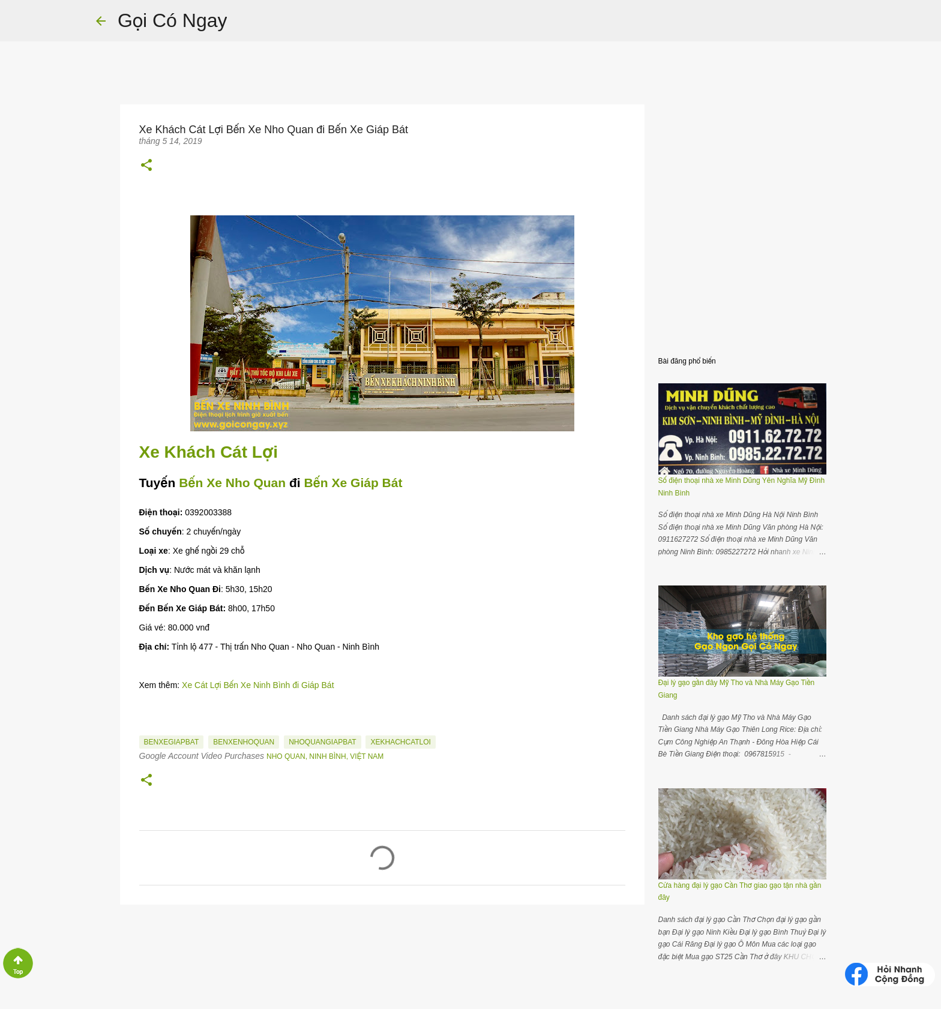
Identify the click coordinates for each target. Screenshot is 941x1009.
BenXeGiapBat (171, 742)
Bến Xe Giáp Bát (353, 483)
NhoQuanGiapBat (322, 742)
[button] (146, 165)
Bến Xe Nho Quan (232, 483)
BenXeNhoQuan (243, 742)
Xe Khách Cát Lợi (211, 452)
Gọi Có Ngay (172, 20)
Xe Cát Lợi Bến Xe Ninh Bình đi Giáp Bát (258, 685)
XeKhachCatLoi (400, 742)
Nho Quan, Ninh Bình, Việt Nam (324, 756)
